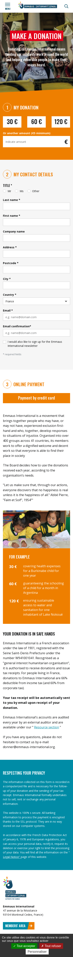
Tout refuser (51, 946)
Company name (14, 231)
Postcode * (10, 263)
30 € (12, 121)
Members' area (19, 925)
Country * (9, 295)
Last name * (11, 200)
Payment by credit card (36, 398)
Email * (8, 310)
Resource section (46, 727)
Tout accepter (24, 946)
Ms (22, 191)
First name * (11, 216)
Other (35, 191)
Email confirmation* (17, 326)
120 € (61, 121)
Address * (10, 247)
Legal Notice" (12, 857)
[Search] (66, 6)
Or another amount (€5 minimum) (26, 133)
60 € (36, 121)
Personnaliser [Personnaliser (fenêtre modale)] (37, 951)
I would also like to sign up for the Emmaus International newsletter (35, 344)
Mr (9, 191)
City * (7, 279)
